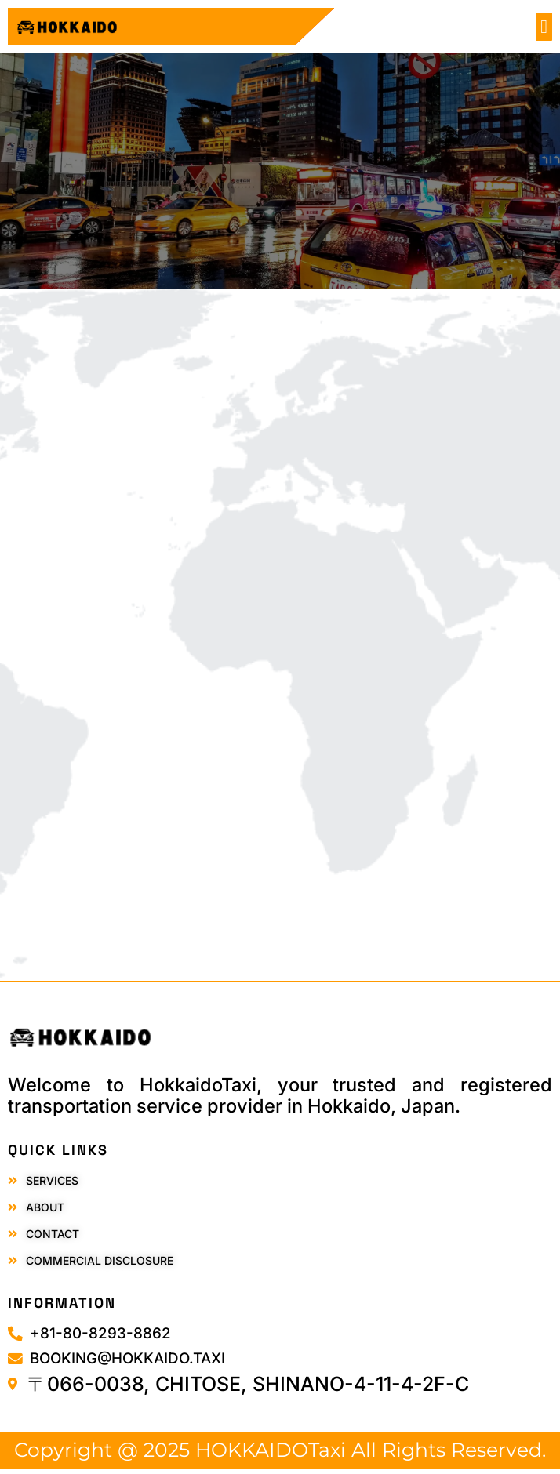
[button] (544, 27)
